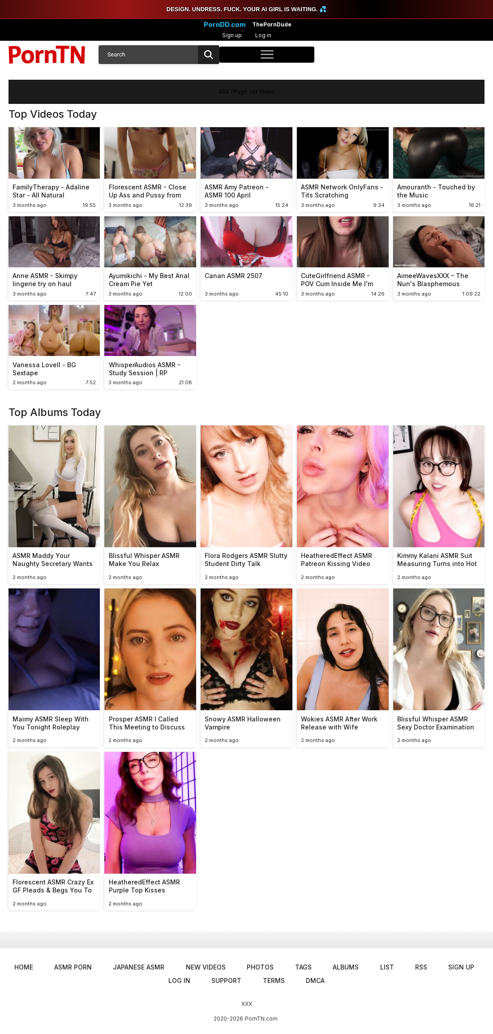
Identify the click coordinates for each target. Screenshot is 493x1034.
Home (23, 967)
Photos (260, 967)
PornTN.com (261, 1018)
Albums (346, 967)
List (387, 967)
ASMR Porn (73, 967)
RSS (421, 967)
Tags (303, 967)
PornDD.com (225, 25)
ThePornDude (272, 24)
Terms (274, 980)
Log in (263, 35)
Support (226, 980)
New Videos (206, 967)
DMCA (315, 980)
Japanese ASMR (138, 967)
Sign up (232, 35)
